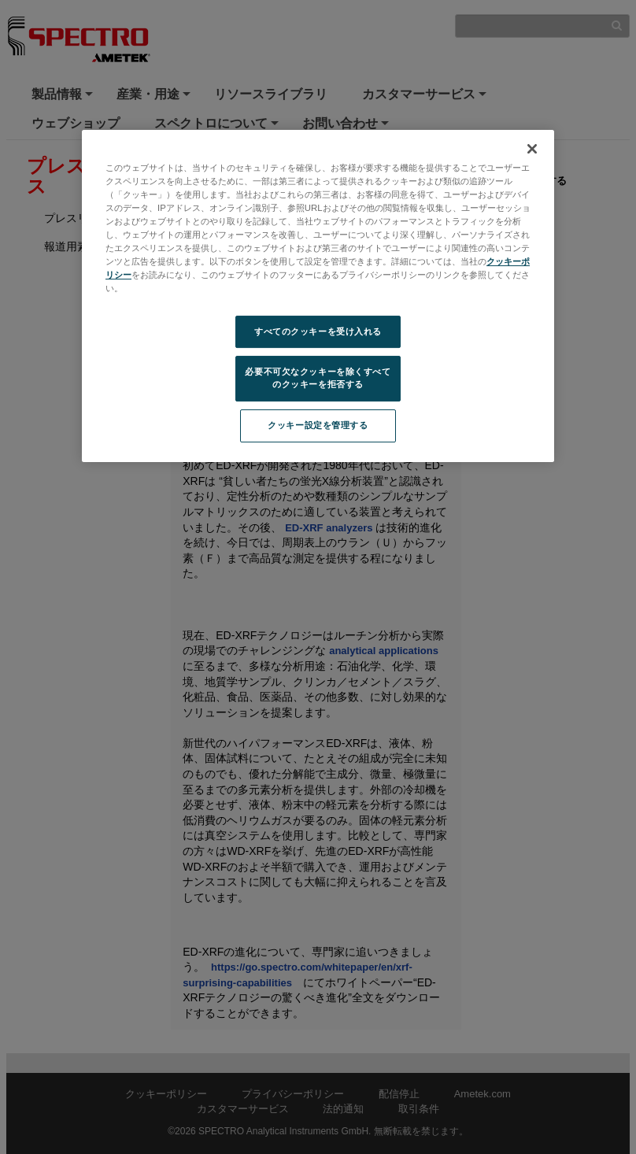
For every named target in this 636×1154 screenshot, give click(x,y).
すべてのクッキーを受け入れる (318, 331)
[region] (318, 296)
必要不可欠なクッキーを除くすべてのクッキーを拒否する (317, 379)
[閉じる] (532, 148)
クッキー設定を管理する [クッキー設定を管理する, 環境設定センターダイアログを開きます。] (318, 425)
